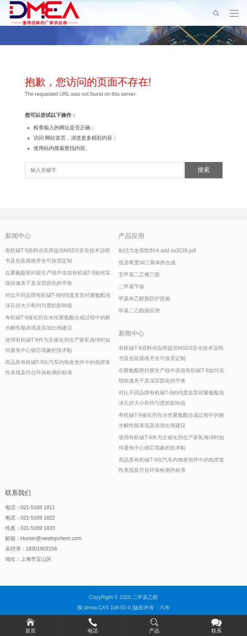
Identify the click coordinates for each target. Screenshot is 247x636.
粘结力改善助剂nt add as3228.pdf (157, 251)
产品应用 (131, 235)
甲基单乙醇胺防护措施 (144, 299)
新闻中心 (18, 235)
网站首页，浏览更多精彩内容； (81, 138)
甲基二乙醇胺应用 (139, 311)
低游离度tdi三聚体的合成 (147, 263)
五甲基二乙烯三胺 (139, 275)
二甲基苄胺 (131, 287)
